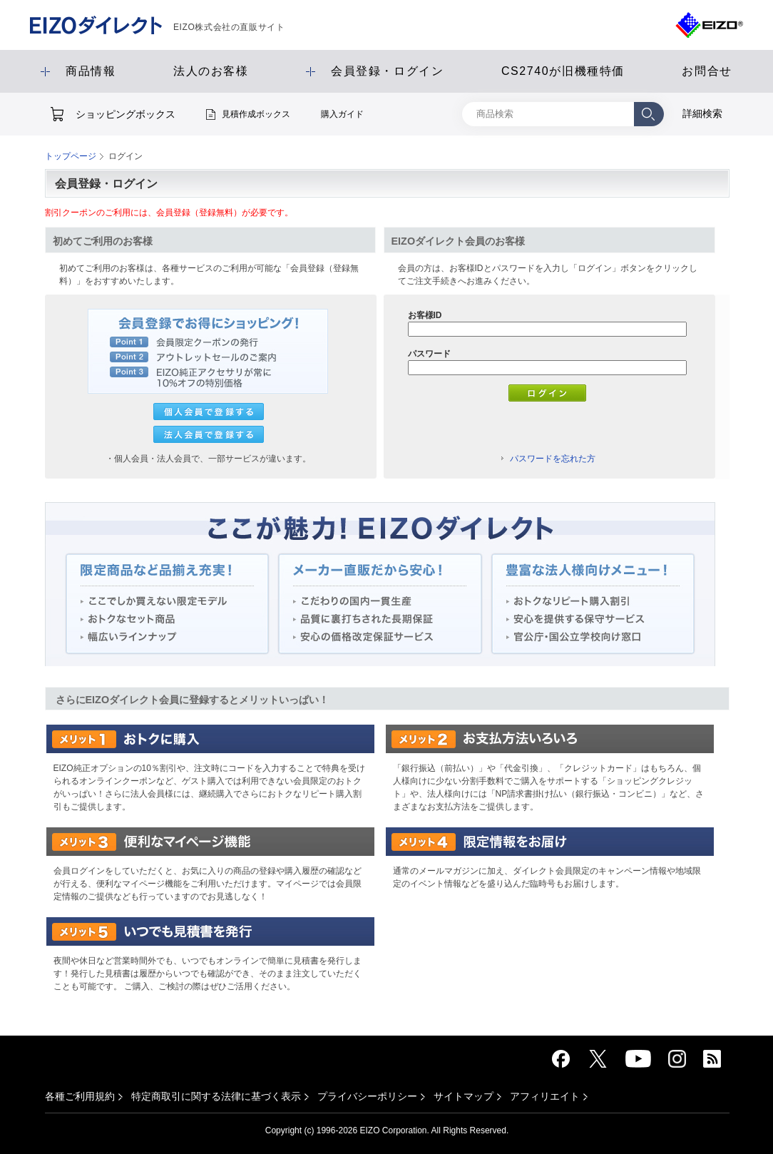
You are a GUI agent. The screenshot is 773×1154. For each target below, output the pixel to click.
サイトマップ (463, 1096)
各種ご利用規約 (80, 1096)
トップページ (70, 156)
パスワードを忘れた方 (552, 459)
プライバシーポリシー (367, 1096)
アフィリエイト (545, 1096)
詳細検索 (702, 113)
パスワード (429, 354)
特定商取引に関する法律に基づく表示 (216, 1096)
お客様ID (425, 315)
